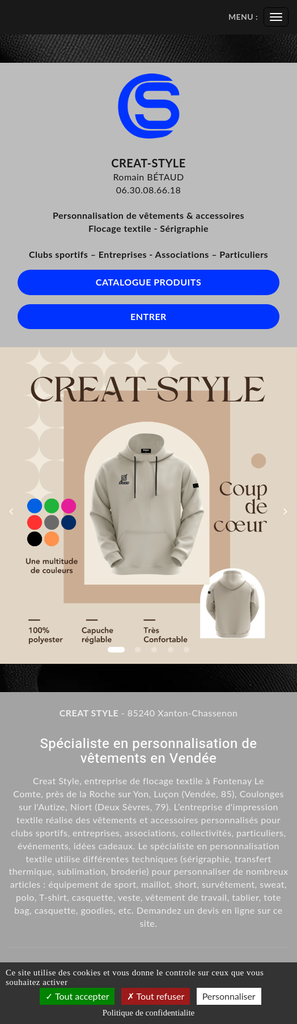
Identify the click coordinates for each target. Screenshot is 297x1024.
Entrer (148, 316)
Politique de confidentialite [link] (148, 1012)
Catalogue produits (148, 281)
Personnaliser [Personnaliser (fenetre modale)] (229, 996)
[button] (14, 505)
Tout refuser (156, 996)
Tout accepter (77, 996)
